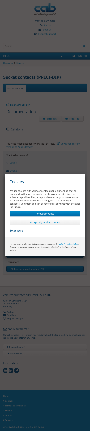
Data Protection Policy (68, 243)
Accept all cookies (45, 213)
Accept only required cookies (45, 222)
